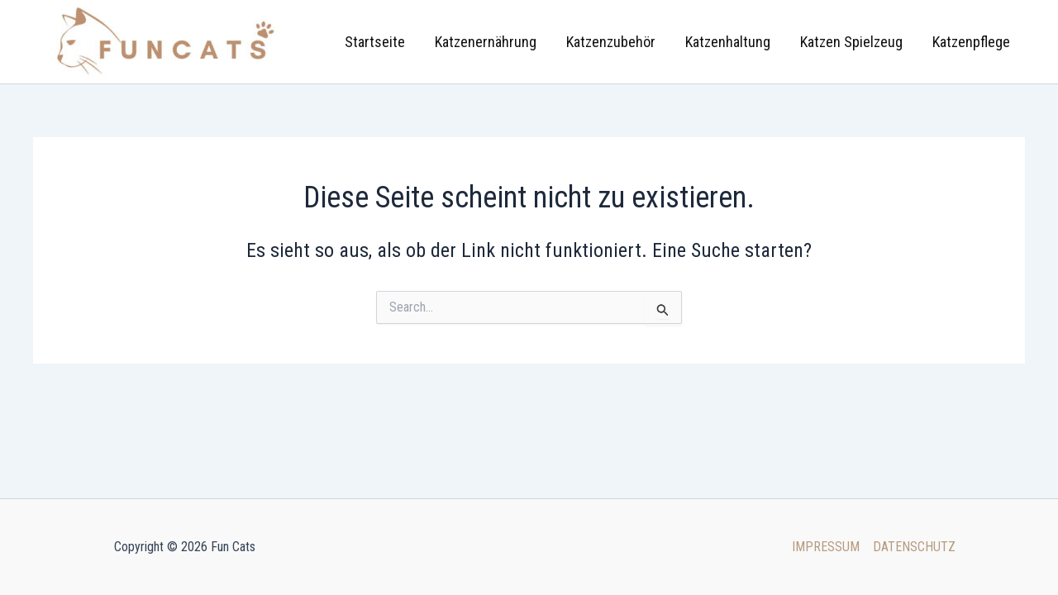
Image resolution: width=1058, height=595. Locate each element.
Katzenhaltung (727, 41)
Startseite (375, 41)
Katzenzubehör (610, 41)
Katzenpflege (971, 41)
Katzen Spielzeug (851, 41)
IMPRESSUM (826, 547)
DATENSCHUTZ (914, 547)
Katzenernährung (485, 41)
